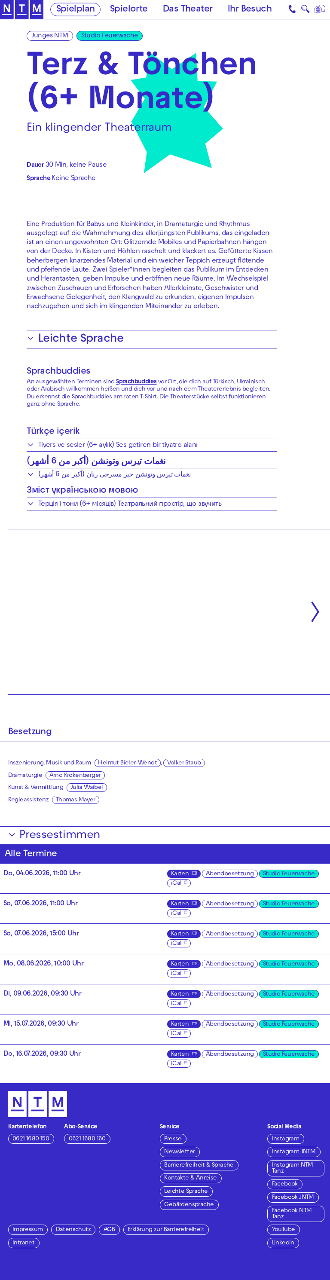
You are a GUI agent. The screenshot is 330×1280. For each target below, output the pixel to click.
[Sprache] (320, 9)
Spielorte (129, 10)
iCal (176, 883)
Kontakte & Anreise (190, 1178)
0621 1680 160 (87, 1139)
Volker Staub (184, 763)
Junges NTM (49, 36)
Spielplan (75, 10)
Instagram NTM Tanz (292, 1168)
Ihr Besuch (250, 10)
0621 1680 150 (30, 1139)
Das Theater (187, 10)
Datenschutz (73, 1230)
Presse (172, 1139)
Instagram (285, 1139)
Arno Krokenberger (75, 776)
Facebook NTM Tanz (292, 1214)
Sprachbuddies (58, 372)
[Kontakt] (293, 9)
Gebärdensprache (189, 1205)
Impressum (27, 1230)
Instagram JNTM (294, 1152)
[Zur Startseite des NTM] (21, 9)
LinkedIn (283, 1243)
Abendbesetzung (230, 874)
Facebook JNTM (293, 1198)
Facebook (285, 1184)
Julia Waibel (86, 788)
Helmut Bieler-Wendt (127, 763)
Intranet (23, 1243)
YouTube (283, 1230)
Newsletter (179, 1152)
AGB (109, 1230)
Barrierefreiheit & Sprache (198, 1165)
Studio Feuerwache (109, 36)
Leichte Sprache (186, 1191)
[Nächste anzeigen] (315, 611)
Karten (180, 874)
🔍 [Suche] (305, 10)
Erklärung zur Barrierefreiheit (166, 1230)
